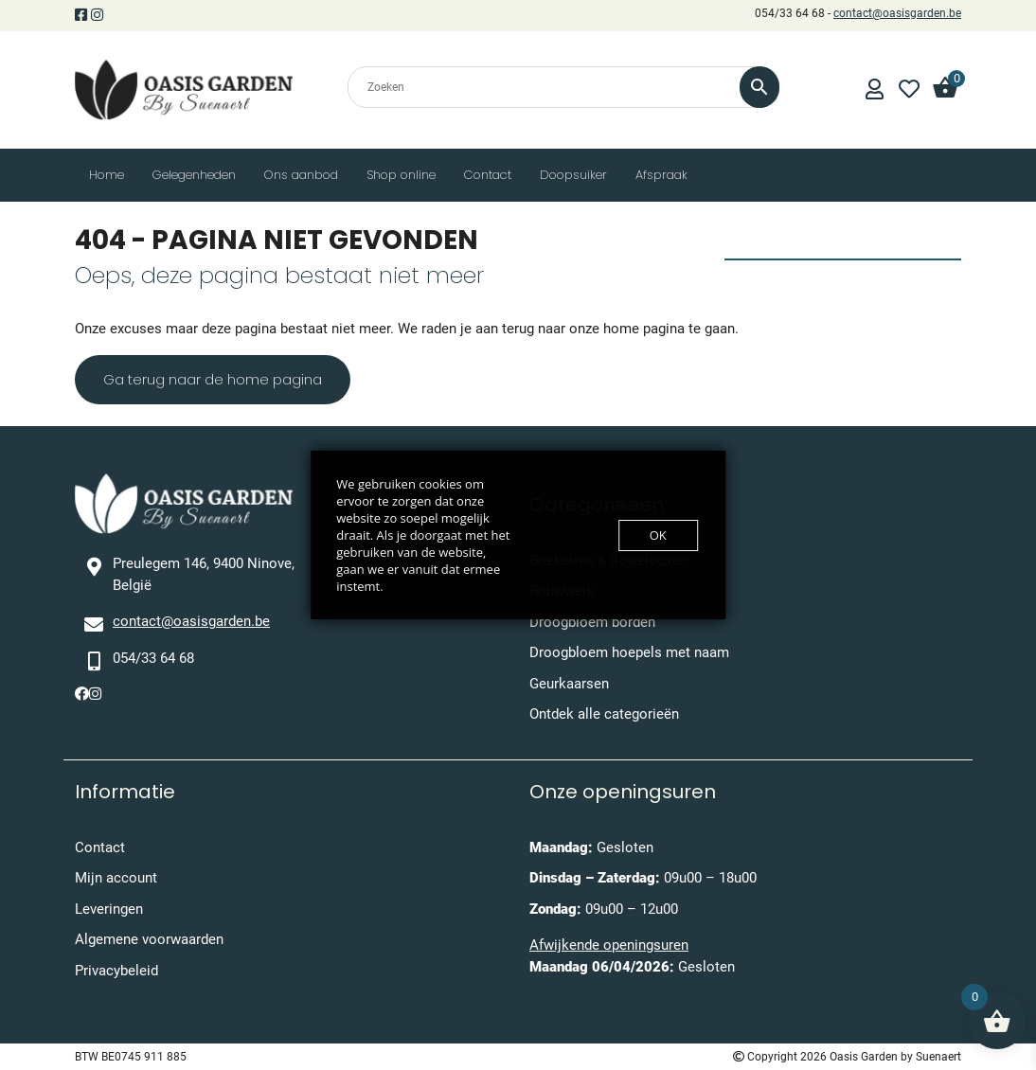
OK (658, 535)
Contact (487, 175)
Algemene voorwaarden (149, 939)
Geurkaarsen (569, 683)
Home (106, 175)
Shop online (401, 175)
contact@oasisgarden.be (897, 13)
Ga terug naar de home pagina (212, 379)
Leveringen (109, 909)
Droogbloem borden (592, 622)
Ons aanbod (301, 175)
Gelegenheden (194, 175)
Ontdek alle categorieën (604, 713)
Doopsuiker (573, 175)
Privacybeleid (116, 970)
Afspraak (661, 175)
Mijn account (116, 877)
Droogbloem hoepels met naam (629, 652)
